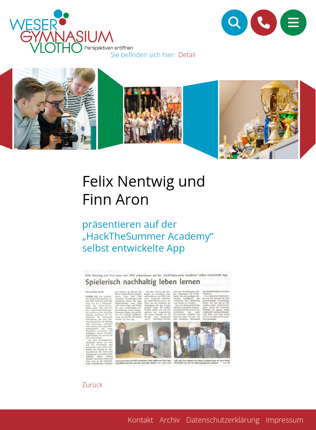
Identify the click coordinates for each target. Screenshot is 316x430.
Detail (187, 54)
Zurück (92, 384)
